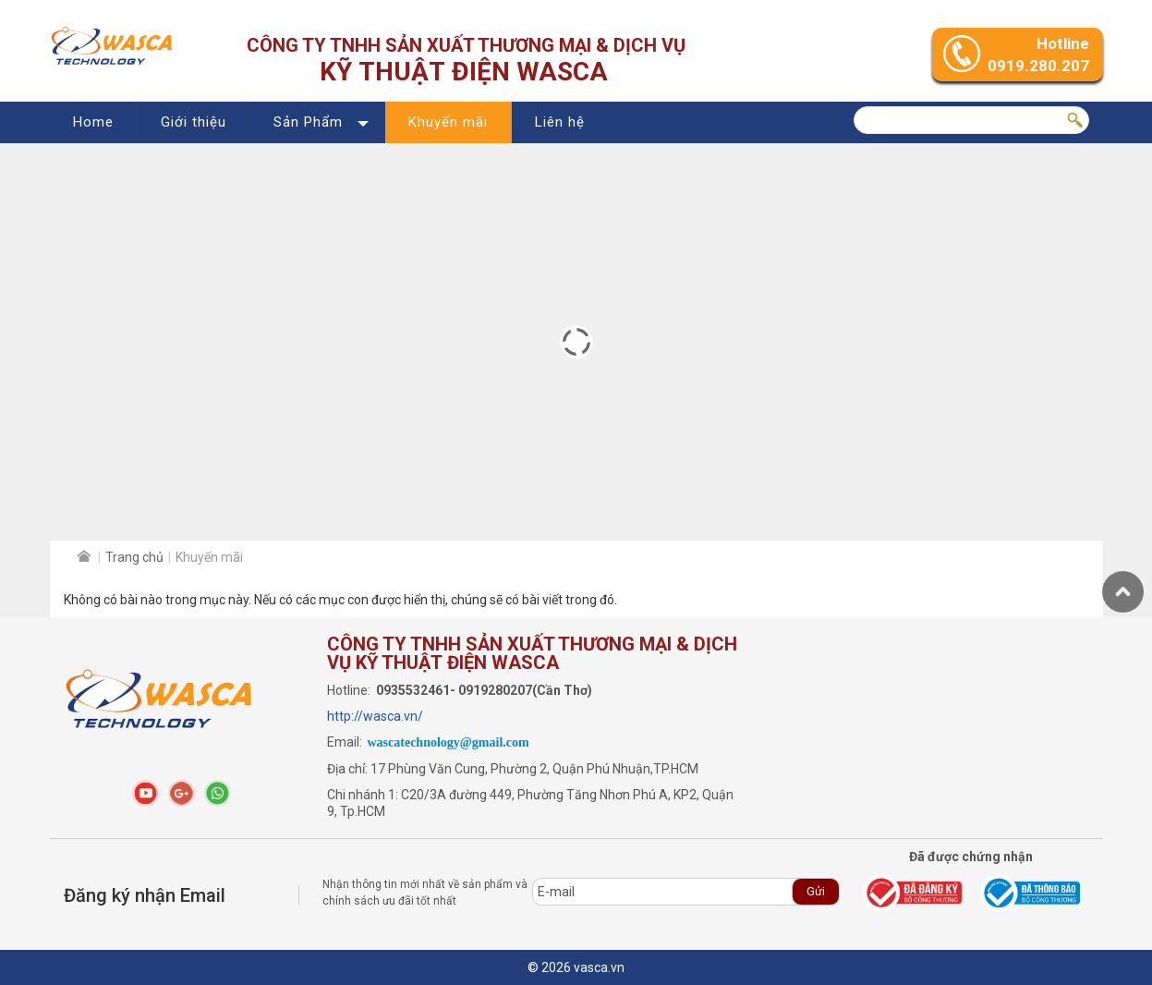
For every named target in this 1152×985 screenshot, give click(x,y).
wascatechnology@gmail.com (448, 742)
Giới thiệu (193, 122)
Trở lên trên (1122, 591)
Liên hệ (560, 122)
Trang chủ (134, 557)
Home (93, 122)
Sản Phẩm (308, 122)
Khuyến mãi (448, 122)
